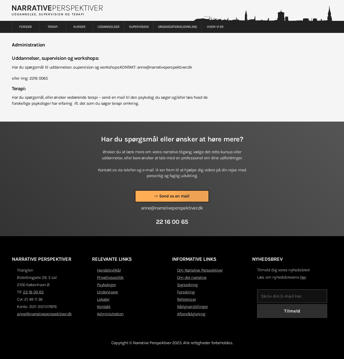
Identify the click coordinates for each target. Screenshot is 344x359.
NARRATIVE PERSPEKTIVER (41, 259)
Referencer (186, 299)
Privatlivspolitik (110, 277)
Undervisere (107, 291)
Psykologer (106, 284)
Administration (110, 313)
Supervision (139, 27)
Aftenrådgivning (191, 313)
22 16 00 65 (33, 291)
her (303, 277)
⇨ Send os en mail (172, 195)
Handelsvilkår (109, 270)
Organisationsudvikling (177, 27)
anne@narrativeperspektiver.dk (44, 313)
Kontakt (103, 306)
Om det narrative (192, 277)
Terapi (52, 27)
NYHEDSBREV (267, 259)
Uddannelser (108, 27)
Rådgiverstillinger (192, 306)
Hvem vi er (215, 27)
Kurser (79, 27)
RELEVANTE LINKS (112, 259)
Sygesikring (187, 284)
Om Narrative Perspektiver (200, 270)
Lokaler (103, 299)
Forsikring (186, 291)
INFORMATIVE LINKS (194, 259)
